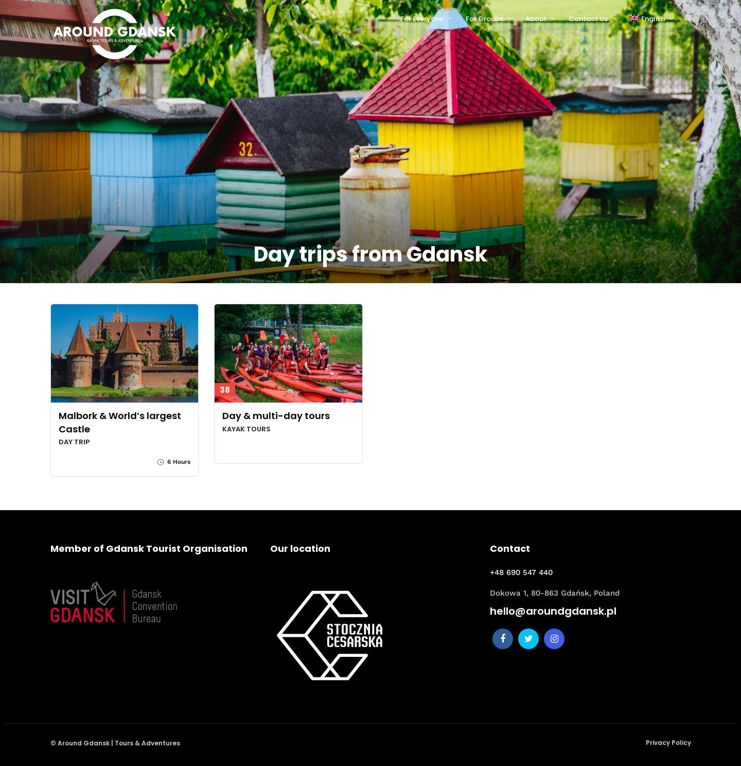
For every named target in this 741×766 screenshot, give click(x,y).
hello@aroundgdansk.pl (553, 611)
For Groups (484, 19)
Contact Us (588, 19)
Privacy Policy (668, 742)
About (535, 19)
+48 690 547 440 (521, 572)
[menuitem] (656, 19)
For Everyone (422, 19)
